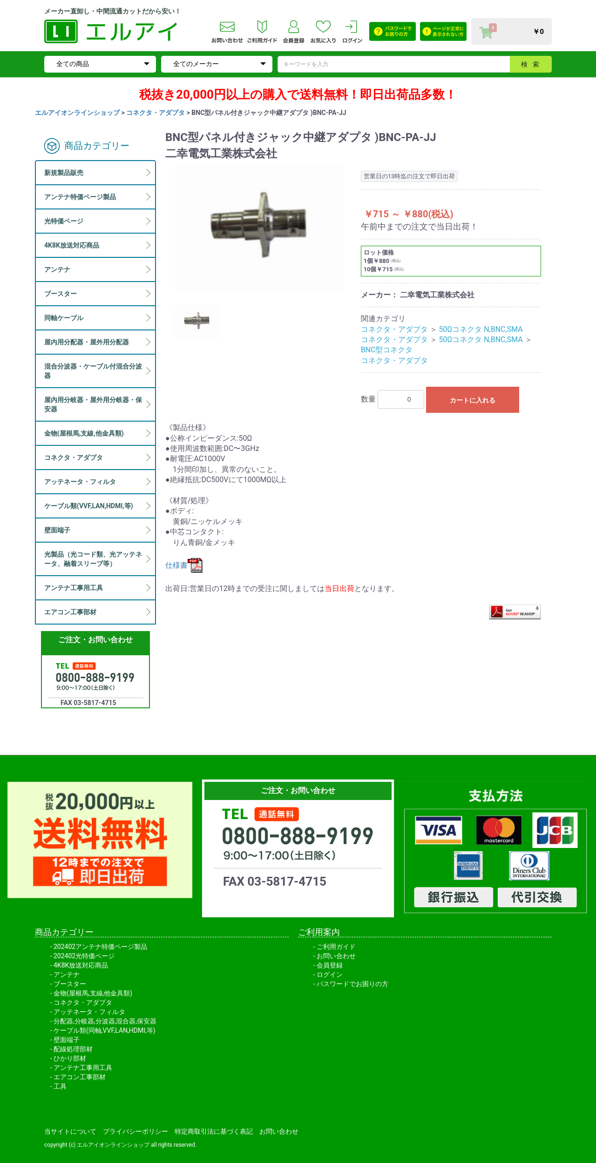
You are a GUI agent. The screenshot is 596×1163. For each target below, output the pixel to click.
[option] (259, 226)
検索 (532, 64)
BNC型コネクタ (387, 349)
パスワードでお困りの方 (352, 984)
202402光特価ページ (84, 956)
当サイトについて (70, 1131)
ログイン (330, 974)
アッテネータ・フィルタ (89, 1011)
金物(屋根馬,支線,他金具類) (93, 993)
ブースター (70, 984)
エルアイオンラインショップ (77, 112)
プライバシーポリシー (135, 1131)
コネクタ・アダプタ (155, 112)
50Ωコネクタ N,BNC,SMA (481, 329)
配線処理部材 (73, 1049)
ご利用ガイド (336, 946)
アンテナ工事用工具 (83, 1067)
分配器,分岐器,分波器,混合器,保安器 (105, 1021)
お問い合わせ (336, 956)
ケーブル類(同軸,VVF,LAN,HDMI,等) (105, 1030)
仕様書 (184, 565)
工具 (60, 1086)
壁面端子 (67, 1039)
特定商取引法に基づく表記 (214, 1131)
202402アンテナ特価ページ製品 (100, 946)
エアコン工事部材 (80, 1077)
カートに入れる (472, 400)
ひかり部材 (70, 1058)
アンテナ (67, 974)
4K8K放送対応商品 (81, 965)
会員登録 (330, 965)
